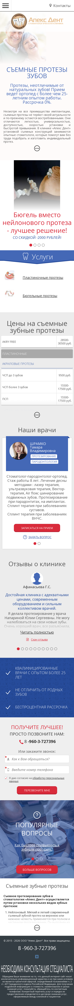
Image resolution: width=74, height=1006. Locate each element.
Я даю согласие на (36, 780)
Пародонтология (44, 461)
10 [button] (56, 648)
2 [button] (35, 245)
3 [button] (39, 245)
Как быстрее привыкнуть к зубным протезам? (37, 847)
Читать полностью (37, 632)
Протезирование (44, 456)
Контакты (61, 5)
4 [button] (43, 245)
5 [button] (35, 648)
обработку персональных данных (36, 779)
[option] (37, 200)
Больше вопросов (37, 870)
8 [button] (47, 648)
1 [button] (31, 245)
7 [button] (43, 648)
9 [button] (51, 648)
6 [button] (39, 648)
